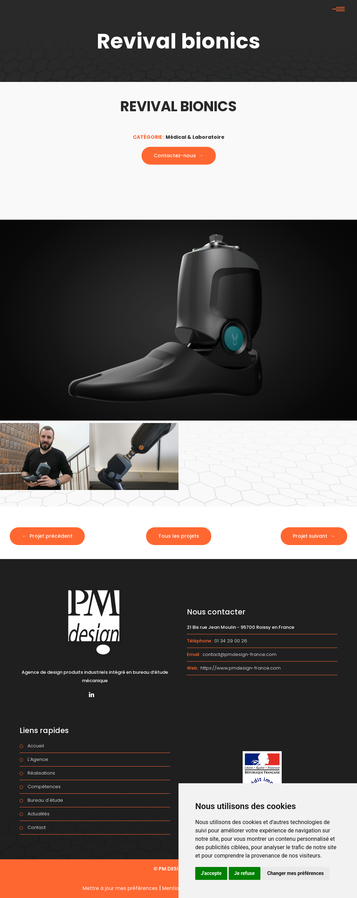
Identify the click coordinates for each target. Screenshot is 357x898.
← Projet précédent (47, 536)
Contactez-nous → (179, 155)
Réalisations (41, 773)
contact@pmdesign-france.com (239, 654)
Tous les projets (178, 536)
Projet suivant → (314, 536)
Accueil (36, 745)
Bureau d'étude (45, 800)
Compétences (44, 786)
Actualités (39, 813)
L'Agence (38, 759)
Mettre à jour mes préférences (120, 888)
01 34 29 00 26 (230, 640)
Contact (37, 827)
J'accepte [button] (211, 873)
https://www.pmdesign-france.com (240, 668)
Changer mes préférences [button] (295, 873)
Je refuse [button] (244, 873)
